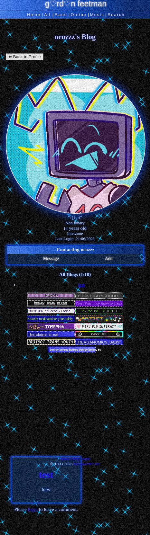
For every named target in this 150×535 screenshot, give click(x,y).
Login (85, 458)
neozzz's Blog (75, 37)
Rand (61, 14)
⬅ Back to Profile (24, 56)
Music (97, 14)
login (33, 509)
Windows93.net (87, 463)
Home (34, 14)
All (48, 14)
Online (79, 14)
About (65, 458)
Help (75, 458)
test (81, 284)
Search (116, 14)
